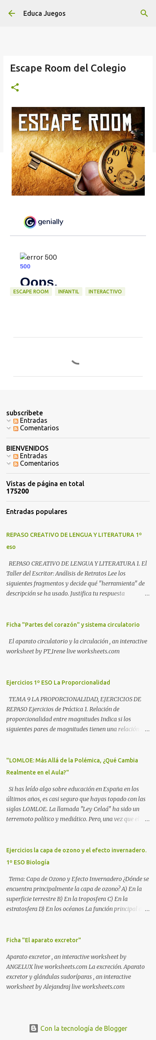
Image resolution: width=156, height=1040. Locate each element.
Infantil (68, 291)
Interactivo (105, 291)
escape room (31, 291)
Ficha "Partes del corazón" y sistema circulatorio (73, 624)
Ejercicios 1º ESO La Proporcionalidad (58, 682)
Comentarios (36, 428)
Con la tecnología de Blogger (78, 1028)
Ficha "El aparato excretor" (43, 940)
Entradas (30, 420)
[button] (15, 88)
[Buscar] (144, 13)
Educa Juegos (44, 13)
